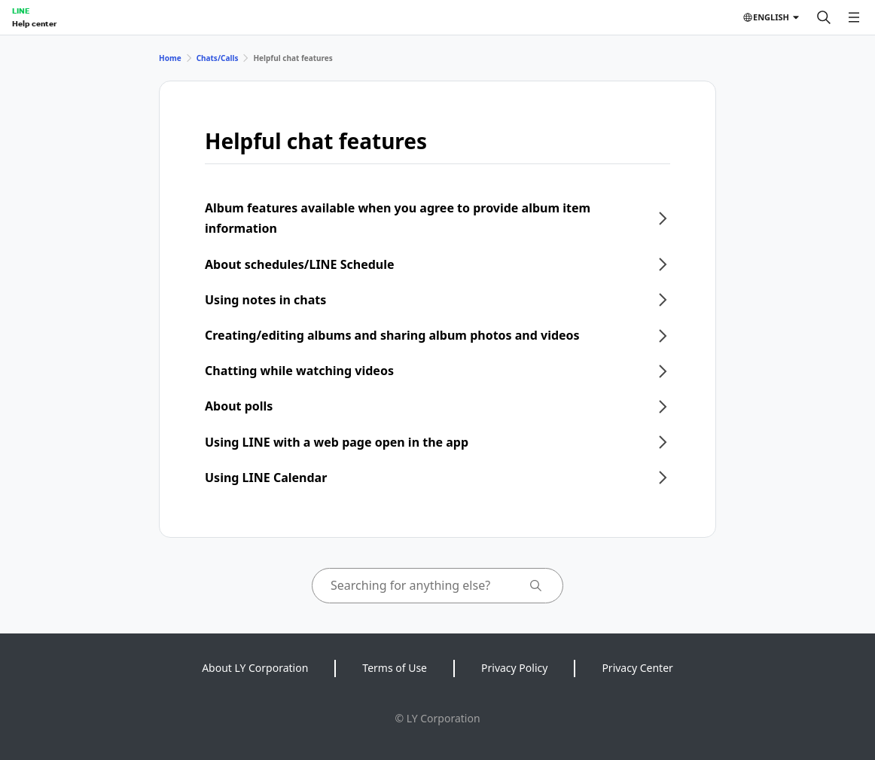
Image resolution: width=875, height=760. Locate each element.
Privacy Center (637, 668)
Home (170, 58)
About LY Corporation (255, 668)
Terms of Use (394, 668)
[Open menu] (854, 17)
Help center (34, 23)
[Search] (824, 17)
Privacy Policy (514, 668)
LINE (20, 10)
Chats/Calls (218, 58)
